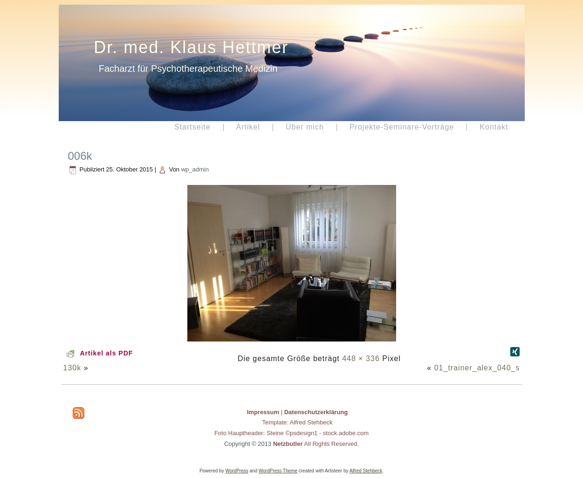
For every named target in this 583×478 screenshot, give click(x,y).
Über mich (305, 127)
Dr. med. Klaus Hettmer (191, 47)
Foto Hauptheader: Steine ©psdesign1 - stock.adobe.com (291, 433)
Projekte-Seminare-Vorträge (402, 127)
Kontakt (494, 127)
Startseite (192, 127)
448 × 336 (361, 358)
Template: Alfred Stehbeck (297, 422)
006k (80, 156)
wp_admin (195, 169)
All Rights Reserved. (316, 443)
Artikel (248, 127)
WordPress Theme (278, 470)
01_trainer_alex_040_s (477, 368)
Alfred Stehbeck (366, 470)
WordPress (236, 470)
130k (72, 368)
